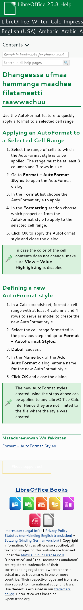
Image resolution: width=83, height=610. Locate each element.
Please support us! (27, 466)
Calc (55, 21)
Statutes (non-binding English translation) (38, 535)
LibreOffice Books (41, 489)
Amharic (48, 31)
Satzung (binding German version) (31, 540)
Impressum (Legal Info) (23, 530)
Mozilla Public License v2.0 (42, 554)
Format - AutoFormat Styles (29, 446)
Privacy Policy (56, 530)
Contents (12, 44)
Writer (40, 21)
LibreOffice (15, 21)
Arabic (69, 31)
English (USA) (18, 31)
